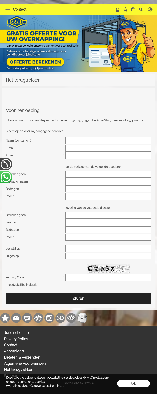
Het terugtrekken (18, 369)
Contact (19, 9)
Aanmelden (14, 351)
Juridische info (16, 333)
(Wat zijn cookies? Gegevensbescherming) (34, 385)
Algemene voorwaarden (25, 363)
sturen (78, 298)
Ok (133, 383)
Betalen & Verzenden (22, 357)
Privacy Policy (16, 339)
